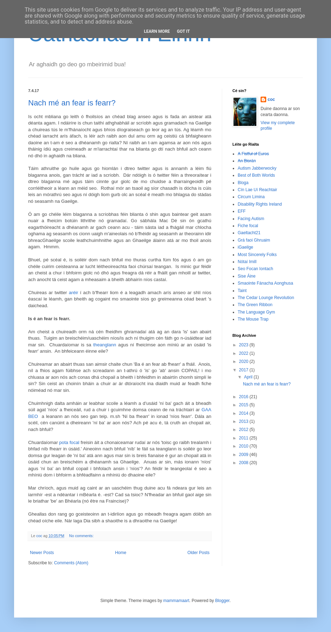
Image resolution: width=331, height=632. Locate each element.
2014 (244, 413)
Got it (183, 31)
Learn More (157, 31)
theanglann (104, 344)
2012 (244, 429)
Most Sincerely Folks (257, 254)
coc (271, 99)
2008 (244, 462)
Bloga (243, 182)
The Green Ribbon (255, 304)
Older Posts (198, 552)
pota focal (69, 442)
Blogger (222, 600)
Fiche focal (248, 225)
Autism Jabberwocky (257, 168)
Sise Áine (247, 276)
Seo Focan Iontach (255, 268)
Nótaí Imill (247, 261)
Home (120, 552)
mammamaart (176, 600)
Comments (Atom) (71, 562)
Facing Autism (251, 218)
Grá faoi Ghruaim (254, 240)
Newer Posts (42, 552)
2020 (244, 361)
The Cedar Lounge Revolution (266, 297)
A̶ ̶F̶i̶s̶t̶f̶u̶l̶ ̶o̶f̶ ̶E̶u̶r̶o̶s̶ (253, 153)
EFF (242, 211)
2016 (244, 396)
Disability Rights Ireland (260, 204)
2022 (244, 353)
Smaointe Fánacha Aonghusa (265, 283)
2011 (244, 438)
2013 (244, 421)
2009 (244, 454)
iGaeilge (245, 247)
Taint (242, 290)
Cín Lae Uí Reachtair (257, 189)
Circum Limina (251, 196)
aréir (73, 292)
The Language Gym (256, 312)
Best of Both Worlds (256, 175)
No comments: (82, 536)
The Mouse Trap (253, 319)
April (249, 377)
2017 (244, 369)
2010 (244, 446)
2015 (244, 404)
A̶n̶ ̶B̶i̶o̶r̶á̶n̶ (247, 160)
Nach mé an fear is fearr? (71, 102)
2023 (244, 344)
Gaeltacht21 (249, 232)
